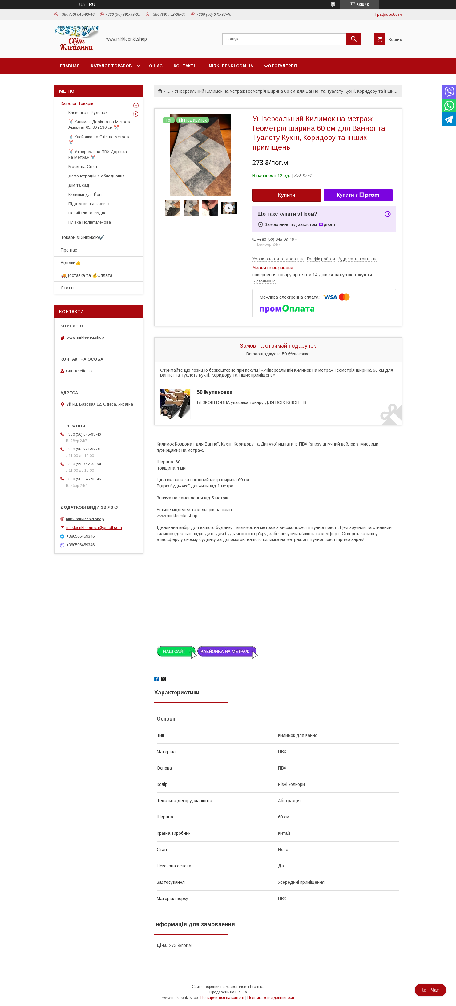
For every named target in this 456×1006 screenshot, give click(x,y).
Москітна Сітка (82, 166)
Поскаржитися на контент (222, 998)
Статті (67, 287)
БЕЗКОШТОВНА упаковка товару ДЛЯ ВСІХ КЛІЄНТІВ (251, 402)
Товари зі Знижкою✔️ (82, 237)
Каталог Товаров (111, 65)
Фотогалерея (280, 65)
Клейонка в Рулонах (87, 112)
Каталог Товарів (77, 103)
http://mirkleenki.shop (85, 518)
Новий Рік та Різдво (87, 213)
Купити (286, 195)
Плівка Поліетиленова (89, 222)
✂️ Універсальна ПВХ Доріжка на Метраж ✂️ (97, 154)
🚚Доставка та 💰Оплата (86, 275)
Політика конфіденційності (270, 998)
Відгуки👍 (71, 262)
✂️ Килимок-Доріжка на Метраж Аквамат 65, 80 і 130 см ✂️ (99, 124)
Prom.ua (257, 986)
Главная (70, 65)
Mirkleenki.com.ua (231, 65)
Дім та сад (78, 185)
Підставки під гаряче (88, 203)
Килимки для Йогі (85, 194)
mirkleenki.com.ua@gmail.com (94, 527)
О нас (156, 65)
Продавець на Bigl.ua (228, 992)
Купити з (358, 195)
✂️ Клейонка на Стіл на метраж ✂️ (98, 140)
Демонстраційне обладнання (96, 176)
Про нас (69, 250)
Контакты (186, 65)
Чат (430, 990)
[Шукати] (353, 39)
